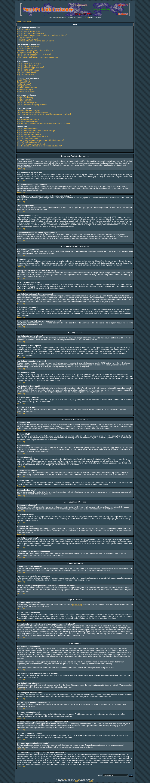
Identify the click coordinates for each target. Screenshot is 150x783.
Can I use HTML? (23, 82)
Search (55, 17)
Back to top (21, 169)
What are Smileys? (24, 84)
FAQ (50, 17)
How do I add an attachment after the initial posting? (36, 131)
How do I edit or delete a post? (28, 65)
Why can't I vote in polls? (26, 75)
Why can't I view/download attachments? (31, 144)
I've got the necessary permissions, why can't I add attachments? (40, 140)
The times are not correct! (26, 48)
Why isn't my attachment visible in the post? (33, 136)
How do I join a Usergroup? (27, 103)
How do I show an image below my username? (34, 54)
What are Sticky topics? (25, 90)
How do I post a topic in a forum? (29, 63)
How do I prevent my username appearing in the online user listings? (42, 35)
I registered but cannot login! (27, 39)
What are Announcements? (27, 88)
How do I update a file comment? (29, 134)
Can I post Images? (24, 86)
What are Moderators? (25, 99)
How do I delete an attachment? (28, 133)
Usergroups (71, 17)
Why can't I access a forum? (27, 73)
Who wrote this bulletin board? (28, 119)
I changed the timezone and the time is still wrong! (35, 50)
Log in (86, 17)
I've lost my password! (25, 37)
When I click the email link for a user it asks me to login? (37, 58)
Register (79, 17)
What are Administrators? (26, 97)
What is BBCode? (23, 80)
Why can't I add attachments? (27, 138)
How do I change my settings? (28, 46)
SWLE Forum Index (24, 21)
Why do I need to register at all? (28, 31)
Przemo (78, 779)
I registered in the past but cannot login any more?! (35, 41)
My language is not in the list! (27, 52)
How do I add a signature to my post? (30, 67)
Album (91, 17)
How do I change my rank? (26, 56)
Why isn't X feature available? (27, 121)
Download (98, 17)
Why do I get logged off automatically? (31, 33)
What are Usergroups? (25, 101)
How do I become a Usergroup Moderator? (32, 105)
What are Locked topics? (26, 92)
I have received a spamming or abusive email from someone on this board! (44, 114)
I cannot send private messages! (29, 110)
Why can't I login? (23, 29)
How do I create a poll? (25, 69)
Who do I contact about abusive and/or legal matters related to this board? (44, 123)
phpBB (66, 779)
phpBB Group (77, 605)
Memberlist (62, 17)
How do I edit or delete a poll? (28, 71)
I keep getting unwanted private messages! (32, 112)
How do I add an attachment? (27, 129)
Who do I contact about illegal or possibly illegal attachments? (39, 146)
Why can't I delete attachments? (28, 142)
